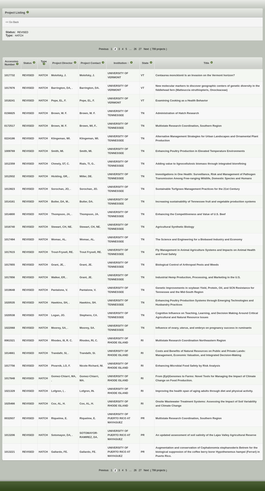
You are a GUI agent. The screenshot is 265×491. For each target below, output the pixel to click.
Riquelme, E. (88, 418)
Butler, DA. (86, 201)
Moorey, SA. (87, 327)
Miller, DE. (86, 176)
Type (44, 61)
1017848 (9, 378)
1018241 (9, 100)
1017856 (9, 277)
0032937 (9, 418)
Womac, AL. (87, 239)
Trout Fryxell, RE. (91, 252)
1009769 (9, 151)
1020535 (9, 302)
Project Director (62, 63)
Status (27, 63)
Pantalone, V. (88, 289)
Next (146, 49)
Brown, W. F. (87, 113)
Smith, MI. (86, 151)
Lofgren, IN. (87, 390)
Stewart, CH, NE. (90, 226)
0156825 (9, 113)
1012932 (9, 176)
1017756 (9, 365)
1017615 (9, 252)
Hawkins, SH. (88, 302)
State (145, 63)
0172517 (9, 125)
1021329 (9, 390)
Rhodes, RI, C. (89, 340)
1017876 (9, 87)
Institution (120, 63)
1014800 (9, 214)
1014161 (9, 201)
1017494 (9, 239)
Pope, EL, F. (87, 100)
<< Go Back (12, 22)
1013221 (9, 451)
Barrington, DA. (89, 87)
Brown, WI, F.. (88, 125)
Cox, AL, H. (87, 403)
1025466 (9, 403)
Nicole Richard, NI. (91, 365)
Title (207, 63)
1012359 (9, 163)
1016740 (9, 226)
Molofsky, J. (87, 75)
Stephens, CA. (89, 315)
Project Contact (91, 63)
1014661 (9, 353)
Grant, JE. (86, 264)
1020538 (9, 315)
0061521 (9, 340)
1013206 (9, 435)
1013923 (9, 188)
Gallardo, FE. (88, 451)
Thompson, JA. (89, 214)
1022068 (9, 327)
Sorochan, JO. (89, 188)
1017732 (9, 75)
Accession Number (11, 63)
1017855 (9, 264)
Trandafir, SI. (88, 353)
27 (140, 49)
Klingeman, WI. (89, 138)
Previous (103, 49)
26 (135, 49)
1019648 (9, 289)
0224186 (9, 138)
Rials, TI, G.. (87, 163)
